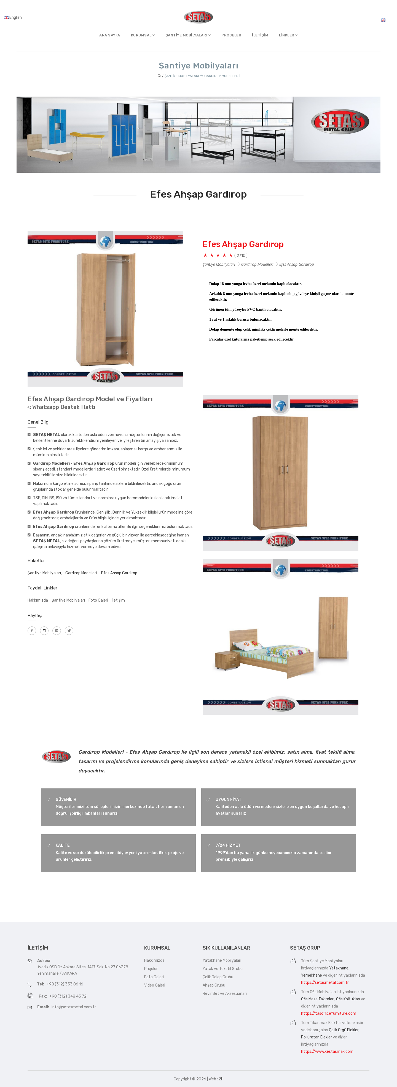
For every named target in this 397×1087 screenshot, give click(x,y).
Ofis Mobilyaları (323, 992)
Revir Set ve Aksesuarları (225, 993)
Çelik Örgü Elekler (343, 1030)
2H (221, 1079)
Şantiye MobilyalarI (188, 35)
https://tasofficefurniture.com (328, 1013)
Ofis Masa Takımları (317, 999)
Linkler (288, 35)
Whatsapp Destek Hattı (63, 407)
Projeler (231, 35)
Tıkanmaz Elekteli (325, 1022)
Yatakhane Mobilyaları (222, 960)
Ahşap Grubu (214, 985)
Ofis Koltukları (348, 999)
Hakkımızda (38, 600)
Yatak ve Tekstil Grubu (223, 968)
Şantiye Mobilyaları (68, 600)
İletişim (260, 35)
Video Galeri (154, 985)
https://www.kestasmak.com (327, 1051)
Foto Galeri (98, 600)
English (13, 17)
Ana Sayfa (109, 35)
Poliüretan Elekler (316, 1037)
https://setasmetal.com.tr (325, 982)
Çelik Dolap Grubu (218, 977)
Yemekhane (311, 975)
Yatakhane (338, 968)
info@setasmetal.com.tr (74, 1007)
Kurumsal (143, 35)
